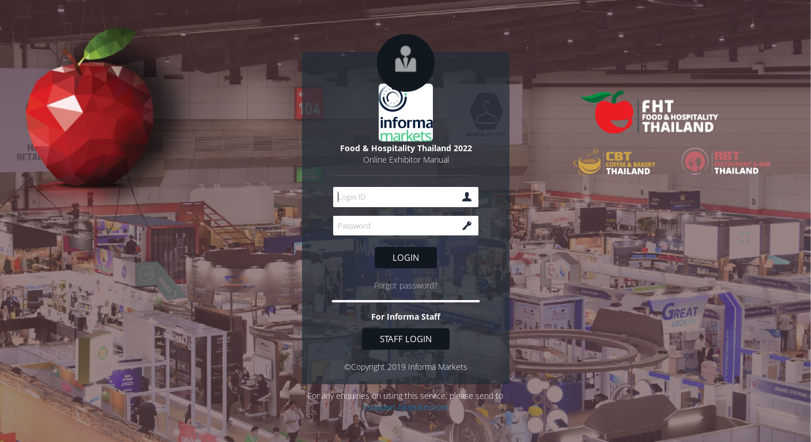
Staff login (406, 338)
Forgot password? (405, 285)
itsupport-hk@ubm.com (405, 407)
